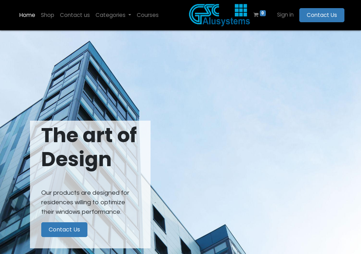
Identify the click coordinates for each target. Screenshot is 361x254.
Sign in (285, 14)
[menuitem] (27, 15)
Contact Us (322, 15)
